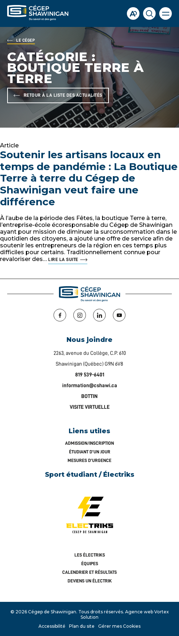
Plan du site (82, 626)
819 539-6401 (89, 375)
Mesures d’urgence (89, 460)
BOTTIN (89, 396)
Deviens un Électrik (90, 580)
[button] (165, 13)
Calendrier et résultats (89, 572)
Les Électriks (89, 555)
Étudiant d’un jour (89, 451)
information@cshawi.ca (89, 385)
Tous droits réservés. (101, 611)
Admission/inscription (89, 443)
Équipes (89, 563)
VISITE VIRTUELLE (90, 407)
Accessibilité (51, 626)
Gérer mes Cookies (119, 626)
